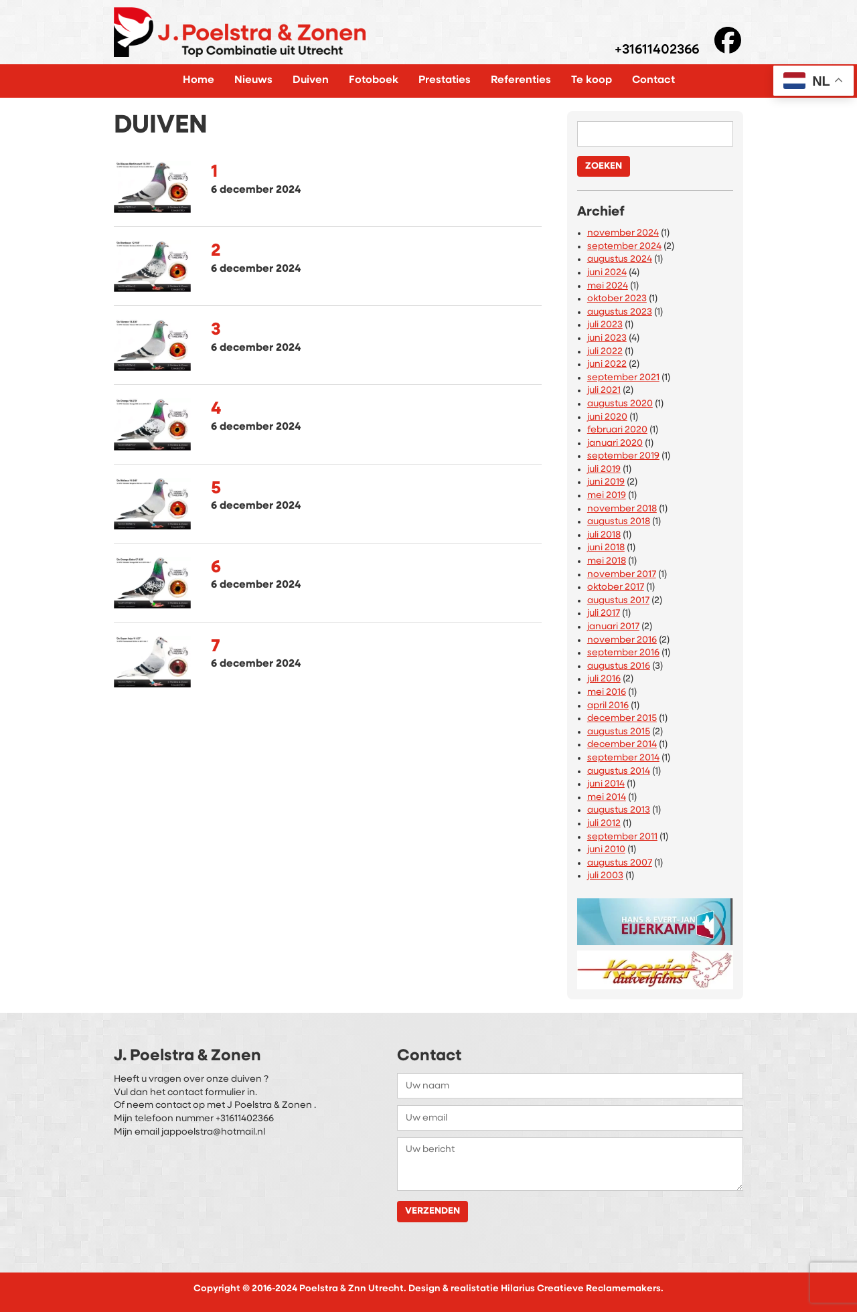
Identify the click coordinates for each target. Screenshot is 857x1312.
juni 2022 (607, 364)
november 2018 (622, 509)
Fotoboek (373, 80)
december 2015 (622, 719)
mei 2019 (606, 496)
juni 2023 (607, 338)
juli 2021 (604, 391)
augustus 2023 (619, 312)
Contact (653, 80)
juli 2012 (604, 824)
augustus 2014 (618, 771)
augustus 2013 (618, 810)
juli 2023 (605, 325)
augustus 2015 (618, 732)
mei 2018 (606, 561)
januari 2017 (613, 627)
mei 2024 (607, 286)
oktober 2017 (615, 587)
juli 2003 (605, 876)
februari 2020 (617, 430)
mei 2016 (606, 692)
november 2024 (623, 233)
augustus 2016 (618, 666)
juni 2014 (606, 784)
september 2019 (623, 456)
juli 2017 (603, 613)
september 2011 (622, 837)
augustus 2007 (619, 863)
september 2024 (624, 247)
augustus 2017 (618, 601)
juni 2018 (606, 548)
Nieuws (253, 80)
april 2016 (608, 706)
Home (198, 80)
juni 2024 (607, 273)
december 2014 (622, 745)
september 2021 (623, 378)
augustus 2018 (618, 522)
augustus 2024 (619, 259)
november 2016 (622, 640)
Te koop (591, 80)
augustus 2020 (620, 404)
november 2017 (621, 575)
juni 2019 (606, 482)
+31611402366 (657, 50)
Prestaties (444, 80)
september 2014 (623, 758)
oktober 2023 (617, 299)
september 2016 (623, 653)
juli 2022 (605, 352)
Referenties (521, 80)
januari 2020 (615, 443)
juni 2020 (607, 417)
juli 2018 (604, 535)
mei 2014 (606, 798)
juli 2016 (604, 679)
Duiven (311, 80)
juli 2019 (604, 470)
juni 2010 (606, 850)
